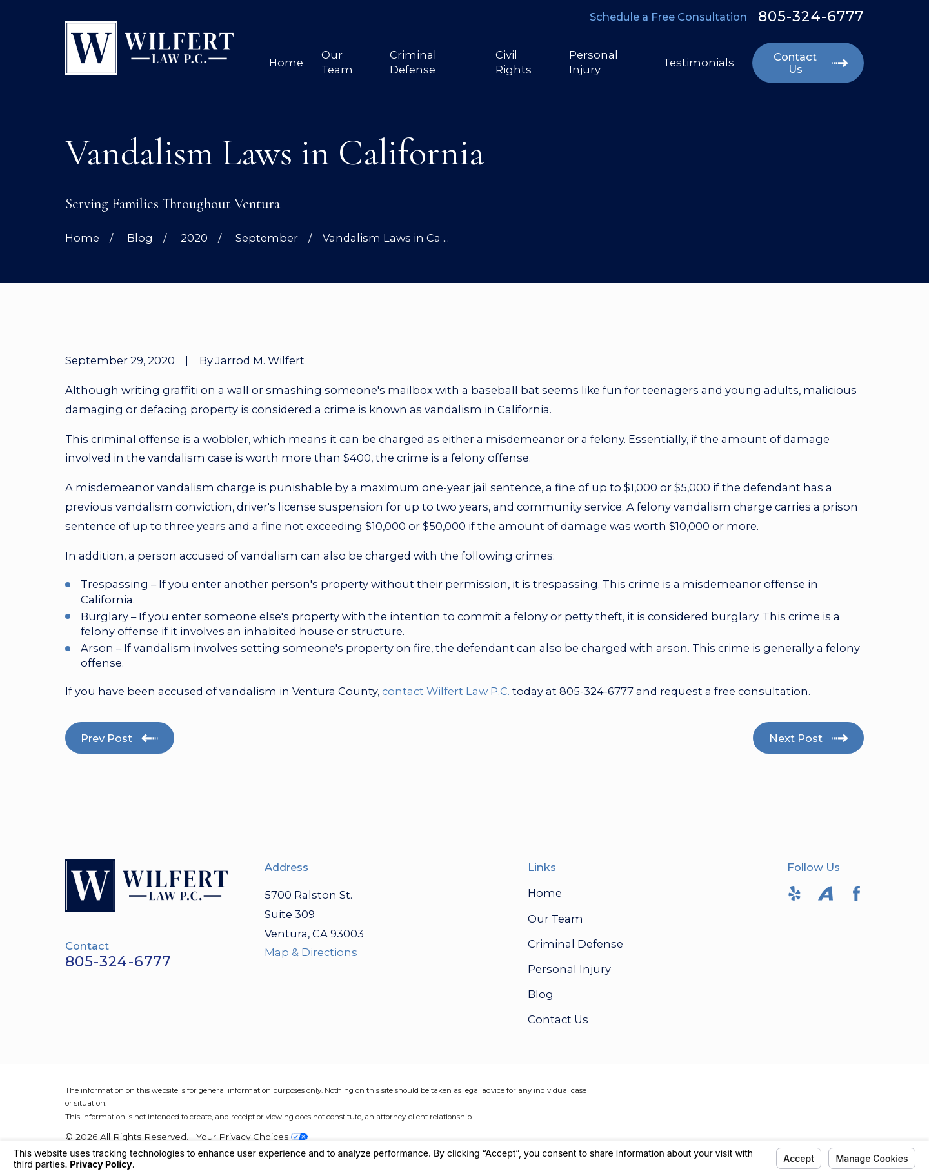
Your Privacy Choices (252, 1137)
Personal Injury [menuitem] (593, 62)
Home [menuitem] (286, 62)
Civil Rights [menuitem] (513, 62)
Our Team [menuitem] (337, 62)
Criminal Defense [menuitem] (413, 62)
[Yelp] (794, 893)
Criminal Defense (575, 943)
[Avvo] (825, 893)
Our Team (555, 918)
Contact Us (558, 1019)
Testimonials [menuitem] (698, 62)
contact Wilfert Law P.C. (446, 691)
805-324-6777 (811, 17)
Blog (541, 994)
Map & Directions (311, 952)
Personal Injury (569, 969)
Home (545, 893)
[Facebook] (856, 893)
